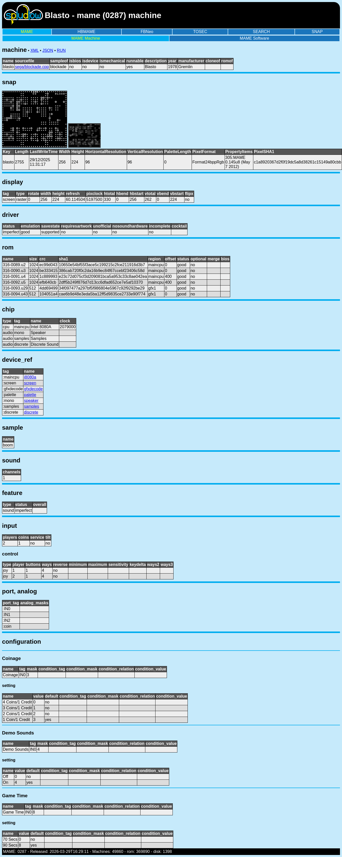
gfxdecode (33, 389)
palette (30, 395)
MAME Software (254, 38)
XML (34, 50)
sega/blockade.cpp (32, 67)
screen (30, 383)
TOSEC (200, 31)
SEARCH (261, 31)
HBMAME (86, 31)
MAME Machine (85, 38)
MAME (27, 31)
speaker (31, 400)
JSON (47, 50)
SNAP (317, 31)
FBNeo (147, 31)
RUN (61, 50)
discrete (31, 412)
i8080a (30, 377)
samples (31, 406)
